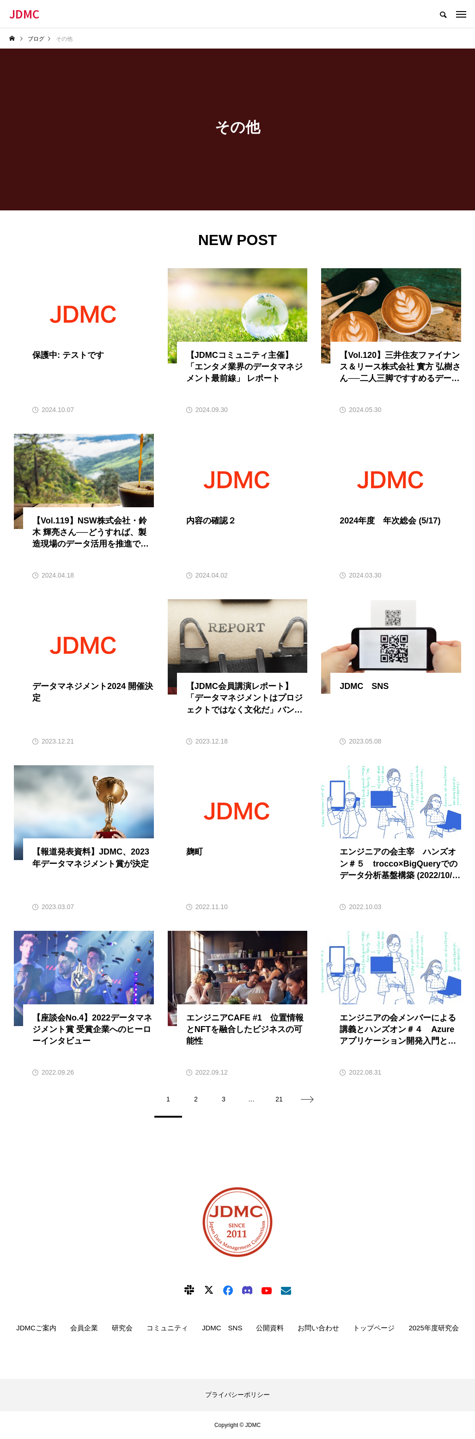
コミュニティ (167, 1328)
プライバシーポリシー (237, 1394)
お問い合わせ (318, 1328)
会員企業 (84, 1328)
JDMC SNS (222, 1328)
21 (279, 1099)
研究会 (122, 1328)
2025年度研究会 (433, 1328)
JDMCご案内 (36, 1328)
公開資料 (270, 1328)
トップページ (374, 1328)
